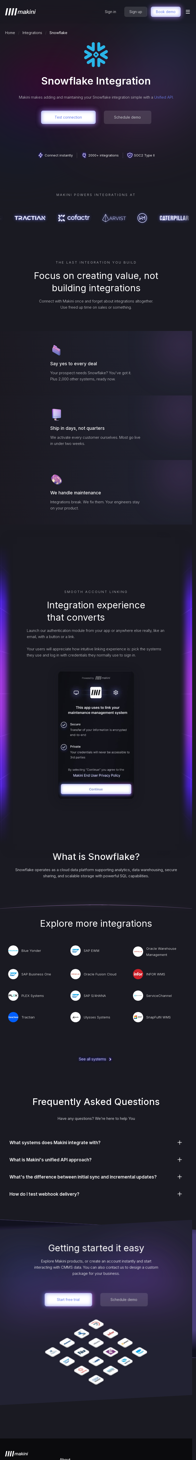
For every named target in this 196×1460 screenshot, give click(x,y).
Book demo (166, 11)
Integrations (32, 32)
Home (10, 32)
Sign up (135, 11)
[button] (188, 12)
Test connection (68, 117)
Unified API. (164, 97)
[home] (20, 12)
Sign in (110, 11)
